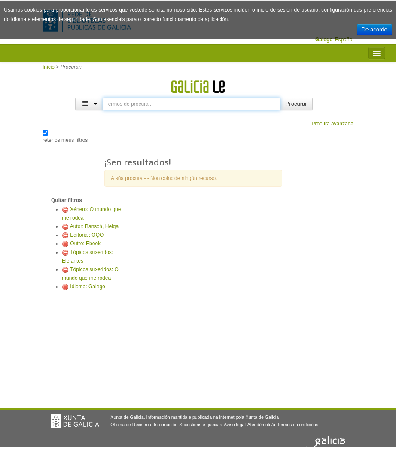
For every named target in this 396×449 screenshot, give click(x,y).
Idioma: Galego (87, 287)
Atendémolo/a (261, 424)
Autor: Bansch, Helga (94, 226)
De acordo (374, 29)
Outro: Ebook (85, 244)
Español (344, 40)
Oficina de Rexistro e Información (143, 424)
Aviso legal (235, 424)
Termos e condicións (297, 424)
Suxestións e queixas (200, 424)
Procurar (296, 104)
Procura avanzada (332, 124)
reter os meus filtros (65, 140)
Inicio (49, 67)
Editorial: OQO (87, 235)
